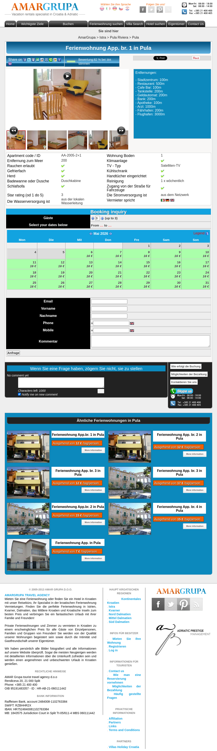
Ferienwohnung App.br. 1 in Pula (78, 434)
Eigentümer (176, 24)
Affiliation (115, 718)
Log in (113, 650)
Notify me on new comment (38, 394)
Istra (112, 606)
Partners (115, 722)
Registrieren (117, 646)
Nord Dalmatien (120, 614)
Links (113, 726)
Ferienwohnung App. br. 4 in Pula (179, 508)
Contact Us (196, 24)
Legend (201, 233)
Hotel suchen (155, 24)
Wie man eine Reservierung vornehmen (124, 678)
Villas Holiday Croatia (124, 747)
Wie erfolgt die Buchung (185, 366)
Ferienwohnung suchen (106, 24)
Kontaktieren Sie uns (184, 382)
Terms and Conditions (124, 730)
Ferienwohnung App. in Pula (77, 543)
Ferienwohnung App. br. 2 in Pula (179, 436)
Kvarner (114, 610)
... (101, 225)
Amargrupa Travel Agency (27, 595)
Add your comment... (61, 382)
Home (10, 24)
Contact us (116, 671)
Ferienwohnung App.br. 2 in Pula (78, 507)
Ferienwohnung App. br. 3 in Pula (78, 472)
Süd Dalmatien (119, 622)
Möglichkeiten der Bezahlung (189, 374)
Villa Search (134, 24)
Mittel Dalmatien (120, 618)
